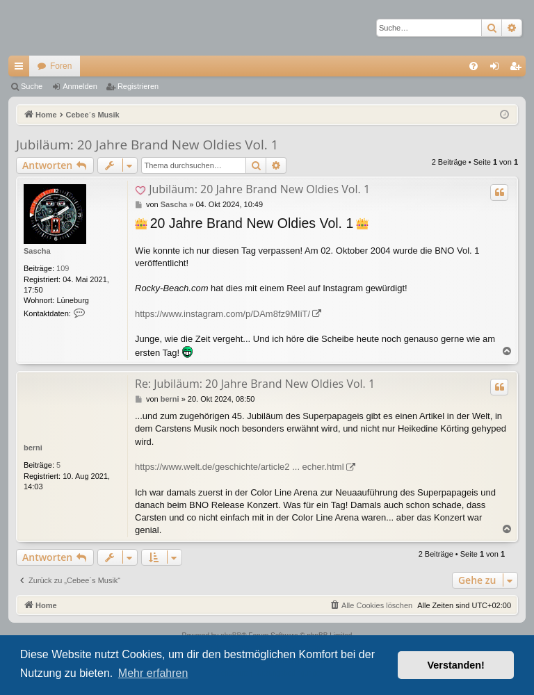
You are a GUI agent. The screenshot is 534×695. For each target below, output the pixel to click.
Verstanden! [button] (456, 665)
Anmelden (80, 86)
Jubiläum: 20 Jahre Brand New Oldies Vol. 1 (147, 145)
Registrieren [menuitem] (518, 68)
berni (33, 447)
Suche (31, 86)
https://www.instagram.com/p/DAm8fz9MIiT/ (222, 314)
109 (62, 268)
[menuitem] (473, 66)
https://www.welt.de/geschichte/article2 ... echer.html (239, 466)
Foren (61, 66)
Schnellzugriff (21, 68)
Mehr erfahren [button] (153, 673)
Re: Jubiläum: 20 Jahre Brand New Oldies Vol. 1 (255, 384)
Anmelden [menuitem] (497, 68)
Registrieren (138, 86)
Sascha (37, 251)
